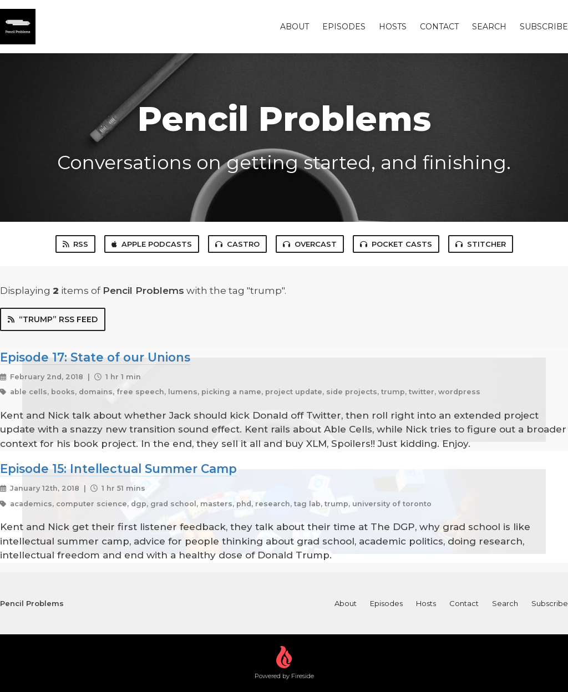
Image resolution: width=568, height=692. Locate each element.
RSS (75, 244)
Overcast (310, 244)
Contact (439, 27)
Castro (237, 244)
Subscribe (544, 27)
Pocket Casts (396, 244)
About (294, 27)
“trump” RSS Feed (53, 319)
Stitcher (480, 244)
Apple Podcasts (151, 244)
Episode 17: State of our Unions (95, 357)
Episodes (344, 27)
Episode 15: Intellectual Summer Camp (118, 468)
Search (489, 27)
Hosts (393, 27)
